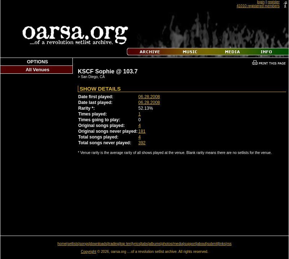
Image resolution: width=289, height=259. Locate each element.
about (201, 244)
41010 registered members (258, 6)
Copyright (88, 252)
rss (229, 244)
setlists (73, 244)
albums (154, 244)
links (222, 244)
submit (212, 244)
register (274, 2)
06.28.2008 (149, 96)
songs (84, 244)
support (190, 244)
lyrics (136, 244)
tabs (144, 244)
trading (113, 244)
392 (142, 142)
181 (142, 131)
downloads (98, 244)
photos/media (172, 244)
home (62, 244)
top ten (125, 244)
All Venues (37, 69)
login (260, 2)
